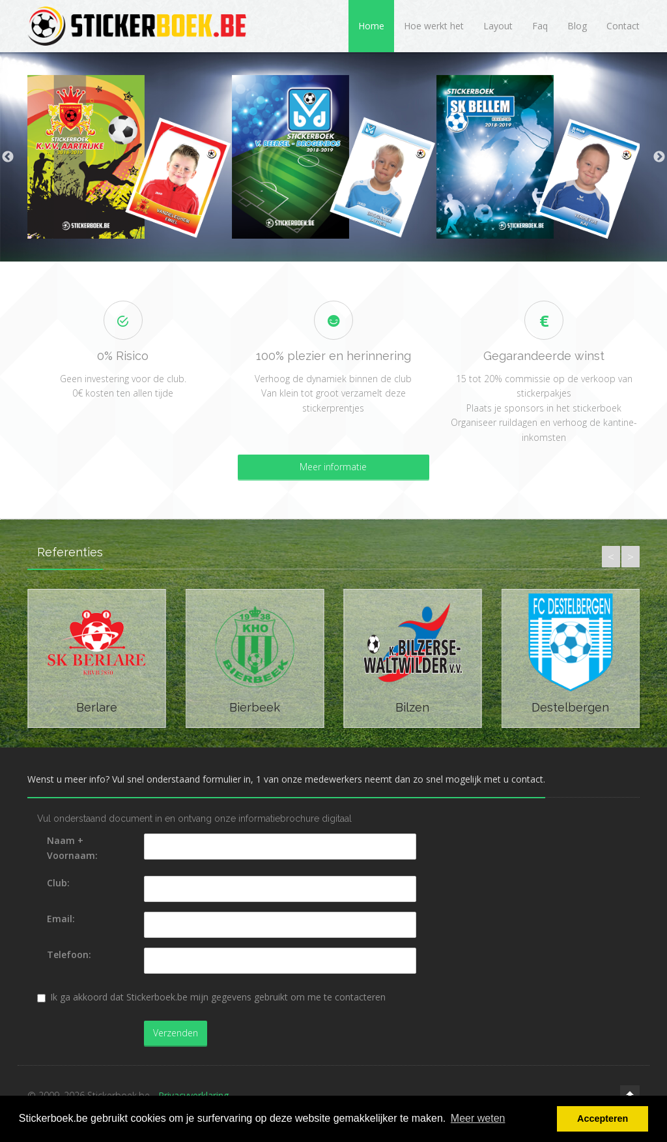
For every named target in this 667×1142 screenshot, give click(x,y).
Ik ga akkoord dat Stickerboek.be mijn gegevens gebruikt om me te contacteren (211, 997)
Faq (540, 26)
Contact (623, 26)
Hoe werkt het (434, 26)
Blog (577, 26)
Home (371, 26)
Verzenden (175, 1033)
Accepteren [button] (602, 1118)
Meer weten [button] (478, 1118)
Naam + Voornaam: (72, 847)
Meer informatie (333, 466)
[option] (129, 157)
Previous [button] (7, 157)
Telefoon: (69, 954)
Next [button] (659, 157)
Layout (498, 26)
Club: (58, 883)
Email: (61, 918)
